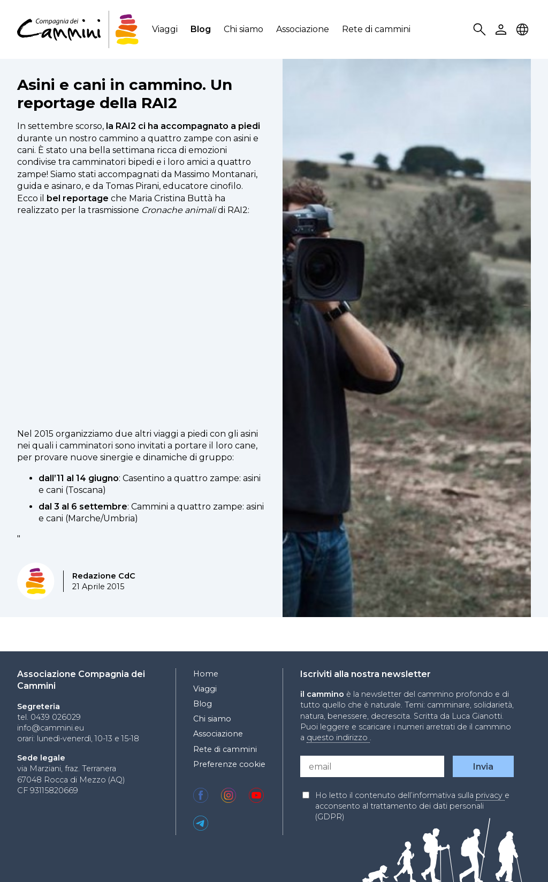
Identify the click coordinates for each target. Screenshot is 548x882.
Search (481, 30)
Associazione (302, 29)
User (502, 30)
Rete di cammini (376, 29)
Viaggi (165, 29)
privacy (490, 795)
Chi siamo (243, 29)
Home (205, 674)
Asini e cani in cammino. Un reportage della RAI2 (124, 93)
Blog (201, 29)
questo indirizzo (338, 737)
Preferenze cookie (229, 764)
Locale (524, 30)
